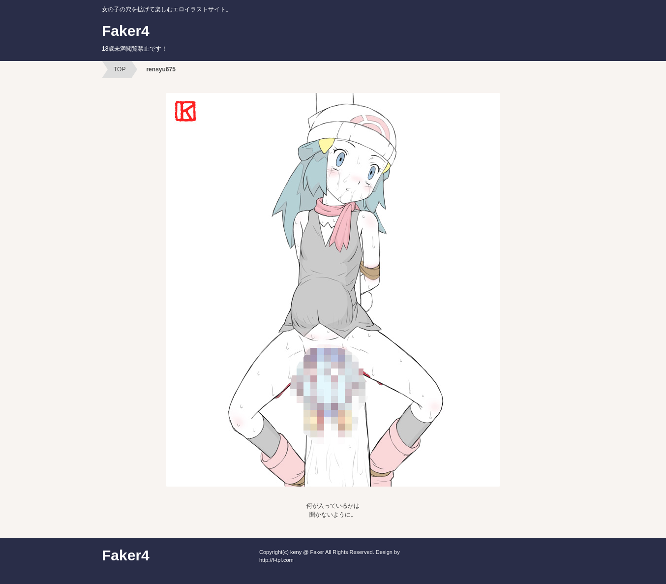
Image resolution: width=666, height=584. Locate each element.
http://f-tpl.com (276, 560)
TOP (119, 69)
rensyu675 (160, 69)
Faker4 (134, 37)
